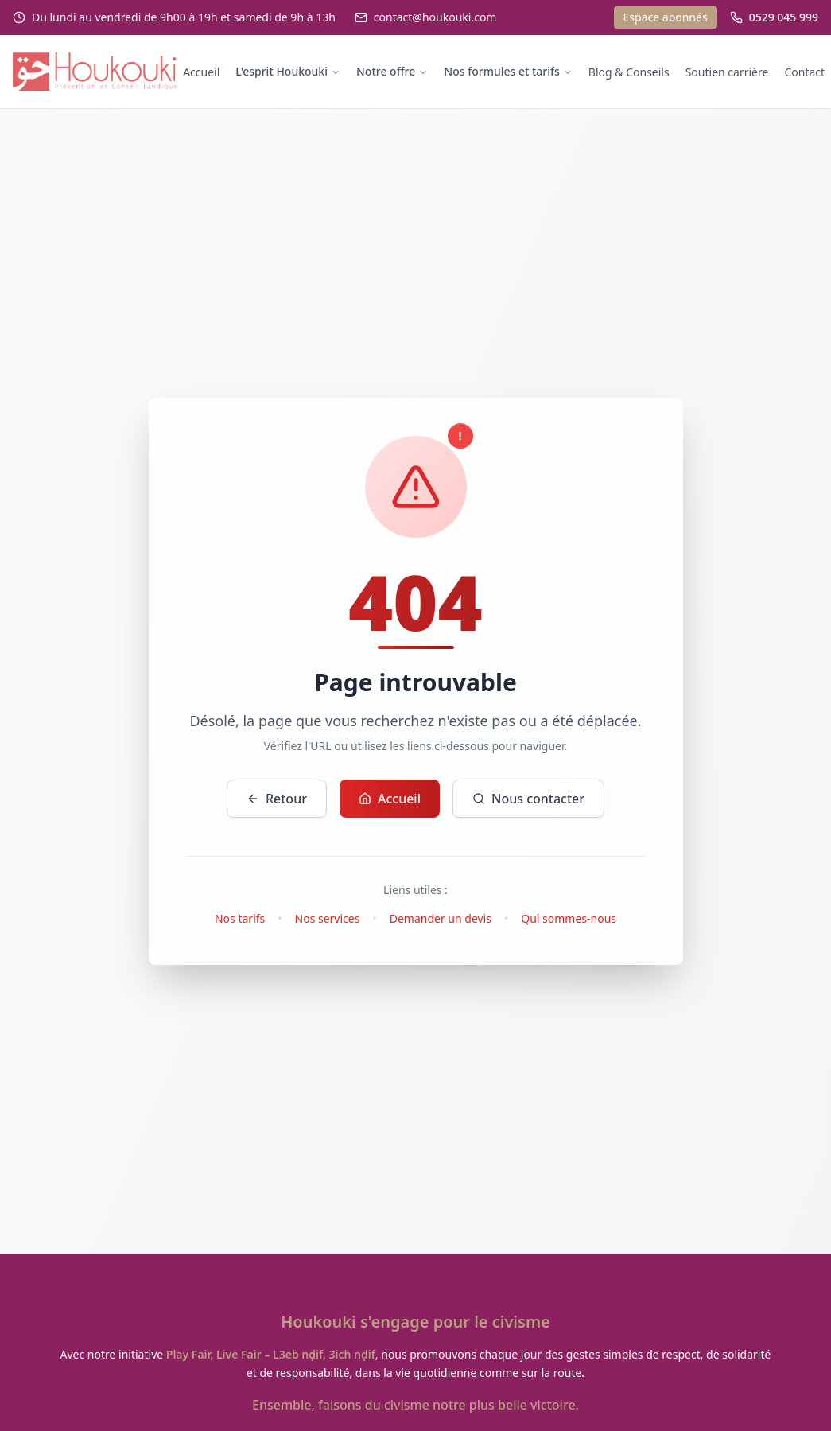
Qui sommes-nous (568, 918)
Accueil (201, 72)
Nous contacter (528, 798)
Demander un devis (440, 918)
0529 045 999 (783, 17)
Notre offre (392, 71)
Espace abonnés (665, 17)
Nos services (327, 918)
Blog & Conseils (629, 72)
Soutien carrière (727, 72)
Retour (277, 798)
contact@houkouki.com (435, 17)
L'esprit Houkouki (287, 71)
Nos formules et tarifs (508, 71)
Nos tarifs (240, 918)
